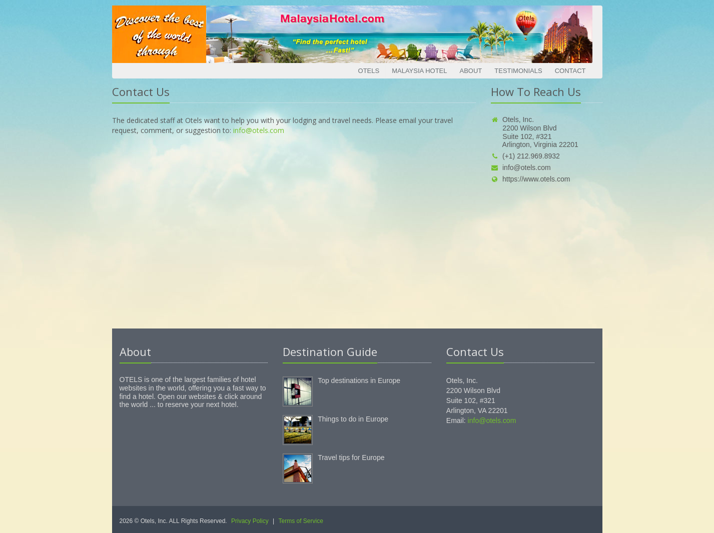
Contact (570, 70)
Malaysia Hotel (419, 70)
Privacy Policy (250, 521)
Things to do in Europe (353, 419)
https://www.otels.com (530, 179)
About (470, 70)
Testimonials (518, 70)
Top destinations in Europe (359, 380)
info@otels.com (258, 130)
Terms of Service (301, 521)
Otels (369, 70)
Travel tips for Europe (351, 458)
